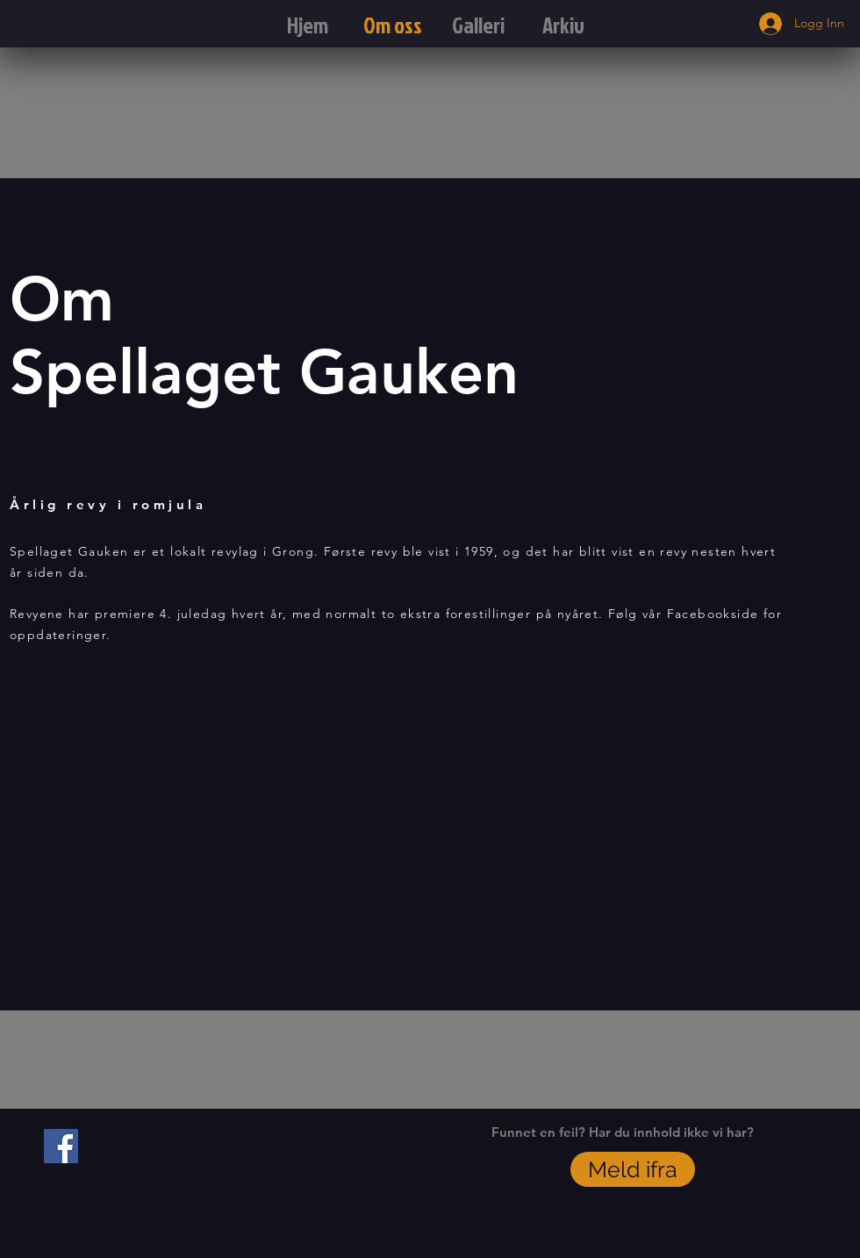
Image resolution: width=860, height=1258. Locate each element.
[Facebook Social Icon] (61, 1146)
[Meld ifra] (632, 1169)
